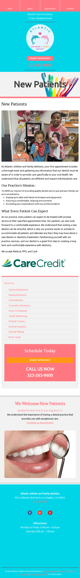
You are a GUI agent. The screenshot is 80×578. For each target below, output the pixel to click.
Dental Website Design (39, 574)
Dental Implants (17, 326)
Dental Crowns (17, 321)
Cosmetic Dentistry (19, 305)
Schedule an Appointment (40, 422)
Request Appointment (40, 58)
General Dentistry (18, 289)
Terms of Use (64, 571)
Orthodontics (16, 300)
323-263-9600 (40, 65)
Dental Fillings (16, 331)
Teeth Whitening (18, 316)
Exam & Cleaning (18, 310)
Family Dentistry (17, 295)
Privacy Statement (50, 571)
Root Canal (15, 337)
